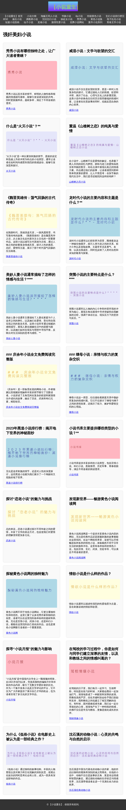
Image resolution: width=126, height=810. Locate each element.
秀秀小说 (81, 19)
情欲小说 (73, 612)
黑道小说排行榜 (14, 483)
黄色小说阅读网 (77, 557)
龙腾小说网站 (77, 22)
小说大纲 (31, 16)
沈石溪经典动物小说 (79, 790)
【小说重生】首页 (13, 16)
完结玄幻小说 (49, 19)
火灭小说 (10, 171)
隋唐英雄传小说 (14, 256)
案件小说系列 (95, 22)
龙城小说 (42, 22)
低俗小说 (10, 784)
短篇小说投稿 (12, 22)
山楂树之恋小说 (77, 182)
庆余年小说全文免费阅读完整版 (22, 407)
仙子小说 (28, 22)
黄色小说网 (12, 633)
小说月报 (10, 699)
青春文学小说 (114, 22)
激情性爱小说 (58, 22)
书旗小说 (66, 16)
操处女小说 (66, 19)
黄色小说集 (96, 19)
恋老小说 (10, 540)
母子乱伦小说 (114, 19)
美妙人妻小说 (13, 338)
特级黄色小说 (94, 16)
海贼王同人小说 (49, 16)
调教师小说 (32, 19)
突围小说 (73, 323)
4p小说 (79, 16)
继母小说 (73, 412)
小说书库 (73, 474)
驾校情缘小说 (76, 718)
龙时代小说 (75, 258)
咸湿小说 (73, 110)
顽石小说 (17, 19)
